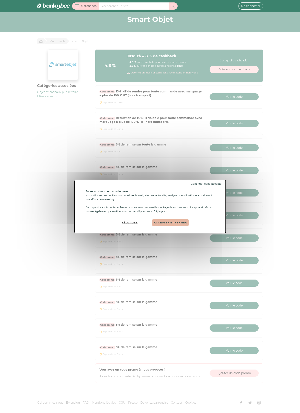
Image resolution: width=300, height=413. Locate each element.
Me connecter (250, 6)
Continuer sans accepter (207, 183)
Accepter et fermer (170, 222)
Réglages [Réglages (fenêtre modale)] (129, 222)
